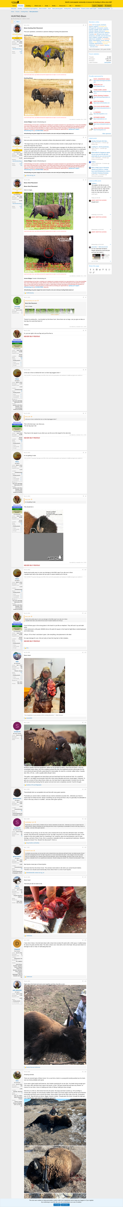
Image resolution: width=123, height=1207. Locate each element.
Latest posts (93, 138)
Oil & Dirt (99, 42)
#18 (85, 940)
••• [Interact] (110, 197)
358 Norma (102, 31)
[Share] (83, 25)
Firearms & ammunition (97, 159)
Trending (28, 5)
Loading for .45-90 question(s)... (100, 147)
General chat (94, 165)
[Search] (108, 5)
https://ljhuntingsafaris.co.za (100, 113)
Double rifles (94, 144)
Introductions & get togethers (30, 8)
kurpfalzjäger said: (29, 822)
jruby (103, 34)
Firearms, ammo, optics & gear (88, 8)
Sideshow (106, 45)
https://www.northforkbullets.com (102, 103)
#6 (85, 369)
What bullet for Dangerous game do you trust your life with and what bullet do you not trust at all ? (101, 154)
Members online (94, 22)
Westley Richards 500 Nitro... (99, 141)
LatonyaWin (107, 62)
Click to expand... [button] (55, 314)
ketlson (90, 42)
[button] (32, 5)
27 (21, 359)
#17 (85, 877)
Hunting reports (76, 8)
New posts (13, 8)
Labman (96, 32)
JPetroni (91, 26)
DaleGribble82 (96, 40)
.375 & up (93, 150)
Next (17, 21)
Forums (20, 5)
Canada (20, 356)
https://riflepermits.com (99, 86)
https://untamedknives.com (100, 119)
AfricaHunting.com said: (31, 300)
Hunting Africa (67, 8)
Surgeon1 (96, 26)
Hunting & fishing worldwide (104, 8)
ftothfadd (91, 32)
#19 (85, 981)
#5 (85, 330)
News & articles (43, 8)
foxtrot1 (102, 40)
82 (21, 810)
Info (70, 5)
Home (14, 5)
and (30, 175)
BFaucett (99, 34)
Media (54, 5)
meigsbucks (106, 29)
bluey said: (27, 416)
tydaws (90, 40)
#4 (85, 297)
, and (33, 785)
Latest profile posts (95, 181)
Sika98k (96, 29)
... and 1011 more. (93, 46)
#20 (85, 1071)
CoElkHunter (92, 45)
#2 (85, 137)
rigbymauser (92, 39)
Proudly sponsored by (96, 76)
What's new (38, 5)
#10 (85, 569)
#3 (85, 179)
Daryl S (91, 37)
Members (78, 5)
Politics (93, 162)
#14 (85, 789)
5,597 (21, 51)
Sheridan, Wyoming (17, 1091)
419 (21, 357)
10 (21, 739)
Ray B (106, 34)
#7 (85, 413)
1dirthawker (105, 37)
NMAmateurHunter (103, 247)
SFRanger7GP (92, 28)
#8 (85, 452)
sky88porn (94, 183)
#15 (85, 819)
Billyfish (95, 37)
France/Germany (18, 809)
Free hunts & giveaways (97, 176)
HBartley (96, 31)
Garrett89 (97, 35)
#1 (85, 25)
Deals (46, 5)
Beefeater (103, 24)
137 (21, 672)
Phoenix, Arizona (18, 671)
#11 (85, 613)
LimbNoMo (91, 43)
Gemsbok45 (100, 28)
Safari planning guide (57, 8)
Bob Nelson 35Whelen (104, 32)
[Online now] (17, 32)
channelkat (94, 247)
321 (21, 53)
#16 (85, 847)
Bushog (107, 40)
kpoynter (98, 24)
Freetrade (91, 34)
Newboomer (92, 35)
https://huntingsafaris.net (100, 129)
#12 (85, 652)
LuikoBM (100, 37)
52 (21, 391)
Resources (62, 5)
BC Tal (94, 24)
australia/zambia (18, 389)
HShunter (91, 31)
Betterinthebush (99, 43)
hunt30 (100, 29)
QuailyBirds (98, 39)
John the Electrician (105, 35)
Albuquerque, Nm (18, 958)
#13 (85, 722)
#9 (85, 496)
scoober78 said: (29, 850)
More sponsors (106, 133)
